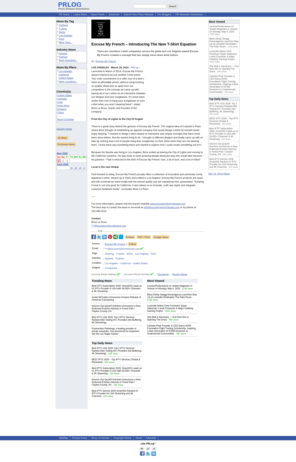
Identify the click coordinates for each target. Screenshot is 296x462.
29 (75, 167)
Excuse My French (106, 61)
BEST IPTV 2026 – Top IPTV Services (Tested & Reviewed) (223, 121)
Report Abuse (179, 274)
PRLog (134, 67)
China (60, 112)
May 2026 (62, 153)
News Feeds (98, 14)
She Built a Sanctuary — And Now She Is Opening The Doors (224, 69)
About (139, 438)
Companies (111, 268)
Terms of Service (100, 438)
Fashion (63, 56)
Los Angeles (65, 35)
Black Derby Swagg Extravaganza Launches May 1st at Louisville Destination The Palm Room (172, 296)
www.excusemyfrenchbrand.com (167, 203)
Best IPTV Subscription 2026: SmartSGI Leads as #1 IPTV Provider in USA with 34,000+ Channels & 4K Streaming (117, 289)
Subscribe (114, 14)
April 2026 (63, 164)
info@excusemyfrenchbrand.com (162, 207)
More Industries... (68, 60)
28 (80, 167)
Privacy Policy (79, 438)
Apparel (63, 53)
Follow (132, 244)
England (61, 109)
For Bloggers (164, 14)
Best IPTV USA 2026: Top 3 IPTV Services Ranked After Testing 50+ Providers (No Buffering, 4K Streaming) (117, 320)
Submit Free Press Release (138, 14)
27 (84, 167)
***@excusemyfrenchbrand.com (108, 225)
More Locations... (68, 81)
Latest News (80, 14)
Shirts (62, 32)
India (59, 102)
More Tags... (65, 42)
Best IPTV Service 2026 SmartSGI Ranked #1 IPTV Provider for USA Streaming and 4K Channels (115, 393)
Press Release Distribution (73, 7)
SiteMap (63, 438)
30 (71, 167)
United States (66, 78)
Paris (62, 39)
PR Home (64, 14)
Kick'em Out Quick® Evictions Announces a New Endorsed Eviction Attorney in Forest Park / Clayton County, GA (116, 309)
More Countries (65, 119)
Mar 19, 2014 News (219, 173)
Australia (62, 98)
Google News (161, 237)
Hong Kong (63, 105)
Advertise (151, 438)
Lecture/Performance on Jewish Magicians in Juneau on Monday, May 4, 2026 (169, 287)
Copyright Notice (122, 438)
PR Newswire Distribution (189, 14)
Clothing (63, 25)
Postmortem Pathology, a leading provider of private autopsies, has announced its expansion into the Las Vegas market (116, 331)
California (64, 74)
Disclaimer (163, 274)
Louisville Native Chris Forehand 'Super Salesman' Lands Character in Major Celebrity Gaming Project (170, 308)
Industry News (64, 129)
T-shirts (63, 28)
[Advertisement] (176, 93)
